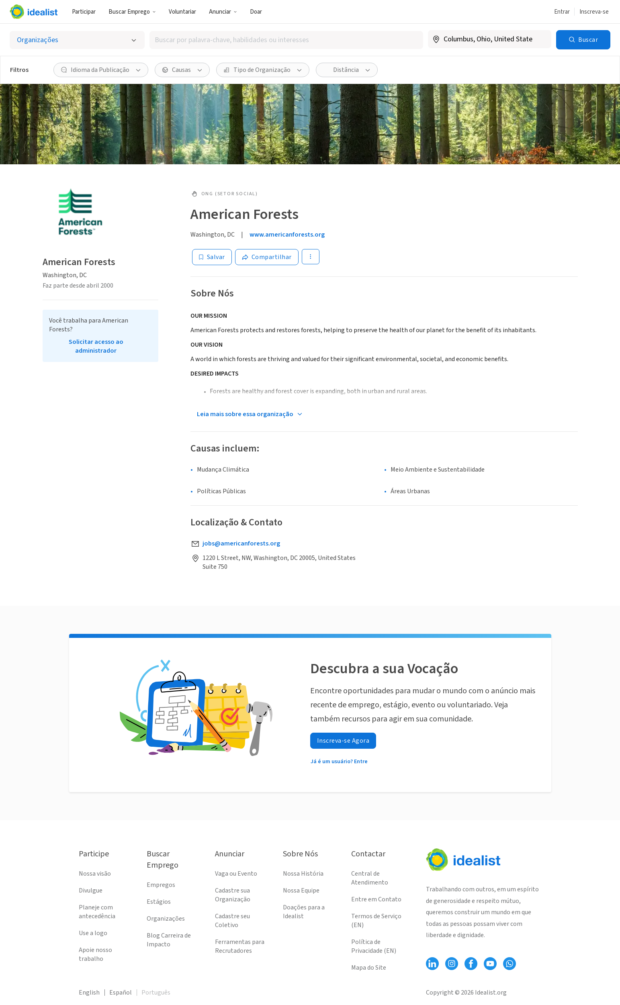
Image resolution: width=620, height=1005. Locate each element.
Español (120, 992)
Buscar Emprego (132, 12)
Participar (84, 12)
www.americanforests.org (287, 234)
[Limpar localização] (540, 39)
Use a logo (93, 933)
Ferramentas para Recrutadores (239, 946)
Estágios (159, 901)
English (89, 992)
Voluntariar (182, 12)
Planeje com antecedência (97, 912)
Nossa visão (95, 873)
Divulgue (90, 890)
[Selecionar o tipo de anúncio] (77, 40)
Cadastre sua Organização (232, 895)
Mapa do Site (368, 967)
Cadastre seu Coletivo (232, 920)
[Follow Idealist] (432, 963)
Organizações (166, 918)
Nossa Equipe (301, 890)
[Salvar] (212, 257)
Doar (256, 12)
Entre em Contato (376, 899)
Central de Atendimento (369, 878)
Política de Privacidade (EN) (373, 946)
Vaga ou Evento (236, 873)
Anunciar (223, 12)
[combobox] (286, 40)
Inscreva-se (594, 12)
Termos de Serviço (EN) (376, 920)
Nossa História (303, 873)
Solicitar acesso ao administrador (96, 346)
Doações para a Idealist (304, 912)
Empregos (161, 884)
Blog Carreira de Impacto (169, 940)
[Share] (267, 257)
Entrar (562, 12)
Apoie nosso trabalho (95, 954)
